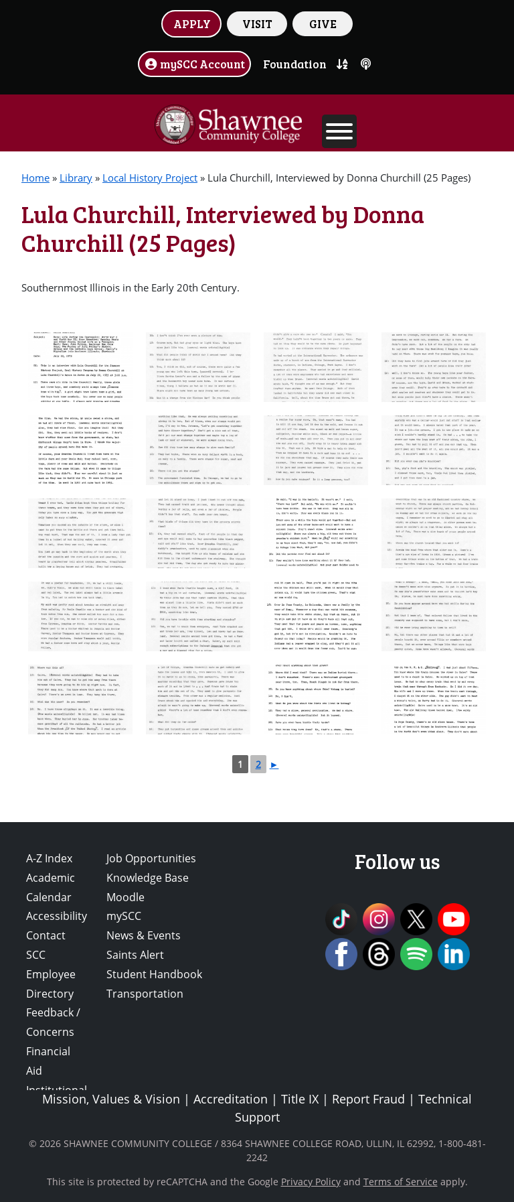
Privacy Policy (311, 1181)
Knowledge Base (147, 877)
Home (35, 177)
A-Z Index (49, 858)
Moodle (125, 897)
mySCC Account (195, 64)
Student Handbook (154, 974)
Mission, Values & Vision (111, 1099)
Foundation (295, 64)
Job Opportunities (151, 858)
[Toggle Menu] (339, 131)
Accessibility (56, 916)
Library (76, 177)
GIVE (323, 23)
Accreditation (230, 1099)
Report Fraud (368, 1099)
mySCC (123, 916)
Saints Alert (135, 954)
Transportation (144, 993)
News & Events (143, 935)
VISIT (257, 23)
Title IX (300, 1099)
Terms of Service (400, 1181)
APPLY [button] (192, 23)
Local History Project (149, 177)
